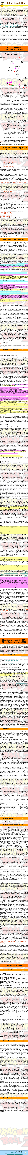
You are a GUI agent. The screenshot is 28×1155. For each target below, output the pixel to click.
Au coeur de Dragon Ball (17, 1152)
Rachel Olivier (15, 384)
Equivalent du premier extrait (11, 573)
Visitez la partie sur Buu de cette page (10, 24)
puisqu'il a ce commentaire (11, 660)
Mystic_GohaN (20, 265)
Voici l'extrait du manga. (7, 663)
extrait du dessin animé (21, 683)
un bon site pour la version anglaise (14, 25)
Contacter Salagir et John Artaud (15, 1154)
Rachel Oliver (13, 266)
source (25, 575)
